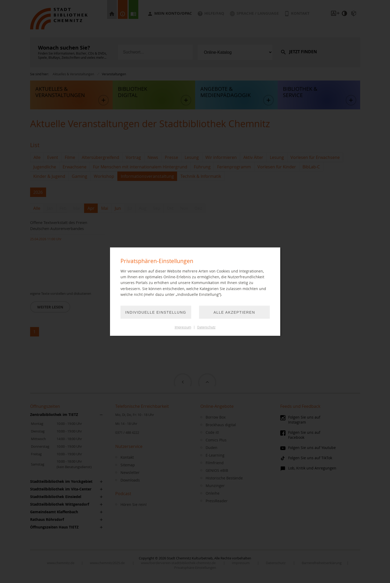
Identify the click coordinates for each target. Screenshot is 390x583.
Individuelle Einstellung (155, 312)
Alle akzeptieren (234, 312)
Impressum (183, 327)
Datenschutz (206, 327)
